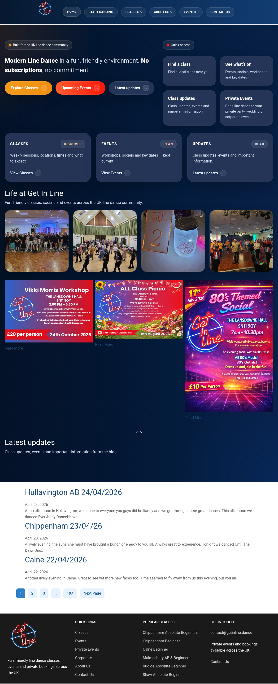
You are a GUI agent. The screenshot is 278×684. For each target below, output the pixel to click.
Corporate (83, 658)
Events (80, 641)
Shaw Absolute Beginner (163, 674)
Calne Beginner (155, 649)
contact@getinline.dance (231, 632)
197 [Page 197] (70, 593)
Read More (14, 348)
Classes (81, 632)
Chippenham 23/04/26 (65, 526)
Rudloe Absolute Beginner (164, 666)
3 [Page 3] (44, 593)
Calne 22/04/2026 (57, 559)
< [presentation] (137, 432)
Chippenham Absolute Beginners (170, 632)
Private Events (87, 649)
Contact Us (84, 674)
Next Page (92, 593)
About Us (83, 666)
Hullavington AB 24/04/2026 (75, 492)
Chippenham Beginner (161, 641)
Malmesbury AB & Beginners (167, 658)
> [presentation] (141, 432)
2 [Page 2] (32, 593)
